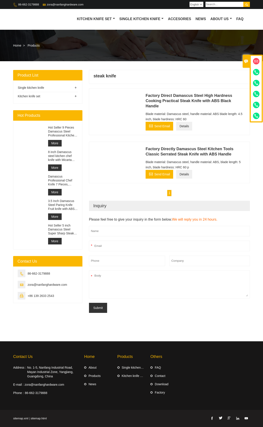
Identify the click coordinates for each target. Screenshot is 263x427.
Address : (19, 367)
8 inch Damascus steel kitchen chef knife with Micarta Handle (60, 156)
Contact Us (23, 356)
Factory (160, 392)
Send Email (159, 125)
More (54, 143)
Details (184, 126)
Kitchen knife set (29, 96)
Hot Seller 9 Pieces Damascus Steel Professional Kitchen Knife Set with (62, 131)
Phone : (18, 393)
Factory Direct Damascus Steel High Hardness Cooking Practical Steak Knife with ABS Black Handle (189, 100)
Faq (240, 19)
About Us (221, 19)
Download (161, 384)
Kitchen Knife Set (96, 19)
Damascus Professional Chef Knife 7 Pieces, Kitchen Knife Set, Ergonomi (60, 180)
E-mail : (18, 384)
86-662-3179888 (28, 4)
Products (95, 376)
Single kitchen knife (141, 19)
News (200, 19)
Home (17, 45)
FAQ (158, 367)
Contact (160, 376)
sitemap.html (39, 418)
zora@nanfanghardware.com (65, 4)
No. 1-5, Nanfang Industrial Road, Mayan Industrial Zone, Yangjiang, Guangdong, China (50, 372)
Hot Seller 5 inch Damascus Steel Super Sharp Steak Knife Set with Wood (62, 229)
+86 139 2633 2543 (41, 296)
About (93, 367)
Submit (98, 308)
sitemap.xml (20, 418)
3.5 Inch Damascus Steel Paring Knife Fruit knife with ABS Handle (61, 205)
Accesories (179, 19)
